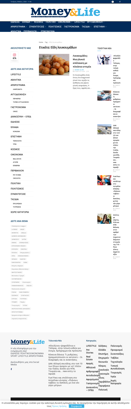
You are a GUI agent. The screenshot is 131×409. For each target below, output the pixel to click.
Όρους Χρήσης (59, 406)
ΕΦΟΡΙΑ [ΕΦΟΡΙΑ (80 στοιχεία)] (24, 249)
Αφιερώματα (17, 89)
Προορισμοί (17, 204)
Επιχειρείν (16, 166)
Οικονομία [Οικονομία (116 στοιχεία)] (26, 282)
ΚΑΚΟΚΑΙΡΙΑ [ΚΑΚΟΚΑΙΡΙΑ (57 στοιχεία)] (16, 262)
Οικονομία (64, 22)
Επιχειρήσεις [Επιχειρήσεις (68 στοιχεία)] (25, 252)
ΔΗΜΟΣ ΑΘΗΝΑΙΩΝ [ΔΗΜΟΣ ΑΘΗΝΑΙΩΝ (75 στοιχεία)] (18, 236)
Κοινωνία (16, 132)
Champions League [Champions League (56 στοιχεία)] (19, 226)
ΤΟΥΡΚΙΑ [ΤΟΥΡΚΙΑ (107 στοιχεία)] (23, 299)
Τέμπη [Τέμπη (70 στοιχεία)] (22, 302)
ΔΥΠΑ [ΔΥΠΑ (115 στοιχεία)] (24, 239)
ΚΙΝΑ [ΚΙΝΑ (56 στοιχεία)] (25, 262)
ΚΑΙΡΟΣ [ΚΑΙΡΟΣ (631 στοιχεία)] (22, 259)
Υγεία (14, 144)
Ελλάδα (26, 22)
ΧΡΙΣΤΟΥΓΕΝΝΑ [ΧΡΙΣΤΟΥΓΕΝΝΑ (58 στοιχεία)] (17, 312)
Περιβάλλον (30, 31)
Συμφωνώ (76, 406)
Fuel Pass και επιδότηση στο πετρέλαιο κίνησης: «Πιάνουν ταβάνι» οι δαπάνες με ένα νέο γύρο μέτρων (117, 191)
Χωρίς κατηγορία (20, 212)
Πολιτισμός (54, 26)
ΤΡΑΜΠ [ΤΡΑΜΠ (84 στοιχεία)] (14, 302)
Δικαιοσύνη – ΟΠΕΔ (21, 116)
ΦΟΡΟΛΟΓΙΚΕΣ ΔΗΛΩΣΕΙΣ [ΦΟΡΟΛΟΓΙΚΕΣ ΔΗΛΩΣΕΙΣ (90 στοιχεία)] (21, 309)
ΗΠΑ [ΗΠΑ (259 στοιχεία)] (13, 256)
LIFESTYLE (79, 22)
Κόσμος (38, 22)
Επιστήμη (99, 26)
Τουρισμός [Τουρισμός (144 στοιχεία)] (16, 305)
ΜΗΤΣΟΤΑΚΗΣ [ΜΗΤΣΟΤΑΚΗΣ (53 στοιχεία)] (17, 272)
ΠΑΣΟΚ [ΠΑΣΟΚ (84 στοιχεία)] (29, 285)
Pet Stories (17, 175)
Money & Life (79, 70)
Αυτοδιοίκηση (94, 22)
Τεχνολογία (17, 141)
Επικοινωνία (47, 31)
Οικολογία (16, 178)
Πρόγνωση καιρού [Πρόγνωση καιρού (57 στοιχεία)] (18, 289)
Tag (46, 42)
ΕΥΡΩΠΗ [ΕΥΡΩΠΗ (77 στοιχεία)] (15, 249)
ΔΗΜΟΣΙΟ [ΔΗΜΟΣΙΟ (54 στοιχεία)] (15, 239)
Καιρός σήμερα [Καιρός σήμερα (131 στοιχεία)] (17, 266)
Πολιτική (51, 22)
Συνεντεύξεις (36, 26)
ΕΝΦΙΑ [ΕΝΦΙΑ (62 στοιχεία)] (14, 242)
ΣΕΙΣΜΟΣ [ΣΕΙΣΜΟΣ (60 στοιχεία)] (15, 295)
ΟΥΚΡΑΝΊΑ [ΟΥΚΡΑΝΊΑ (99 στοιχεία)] (15, 282)
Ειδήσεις (15, 22)
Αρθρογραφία (18, 26)
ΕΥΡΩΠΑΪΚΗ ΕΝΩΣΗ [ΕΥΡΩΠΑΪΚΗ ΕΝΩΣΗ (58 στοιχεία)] (18, 246)
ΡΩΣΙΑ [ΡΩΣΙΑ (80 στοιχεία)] (14, 292)
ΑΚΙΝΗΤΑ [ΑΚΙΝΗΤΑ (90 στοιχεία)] (15, 233)
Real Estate (17, 159)
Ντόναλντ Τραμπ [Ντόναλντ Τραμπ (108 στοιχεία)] (18, 275)
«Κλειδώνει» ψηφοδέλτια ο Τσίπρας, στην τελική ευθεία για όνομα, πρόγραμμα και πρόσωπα (65, 348)
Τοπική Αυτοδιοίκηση (21, 102)
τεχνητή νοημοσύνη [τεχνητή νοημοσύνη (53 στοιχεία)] (19, 318)
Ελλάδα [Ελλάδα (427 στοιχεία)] (14, 252)
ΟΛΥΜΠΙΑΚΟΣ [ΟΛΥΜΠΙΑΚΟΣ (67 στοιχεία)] (17, 279)
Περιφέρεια (17, 99)
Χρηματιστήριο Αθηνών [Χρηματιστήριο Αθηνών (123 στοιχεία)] (20, 315)
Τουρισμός (17, 207)
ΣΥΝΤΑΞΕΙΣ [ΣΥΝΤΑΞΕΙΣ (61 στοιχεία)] (25, 295)
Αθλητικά (16, 31)
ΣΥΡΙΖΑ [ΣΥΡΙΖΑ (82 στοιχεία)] (14, 299)
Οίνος (15, 111)
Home (41, 42)
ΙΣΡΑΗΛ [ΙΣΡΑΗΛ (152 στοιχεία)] (14, 259)
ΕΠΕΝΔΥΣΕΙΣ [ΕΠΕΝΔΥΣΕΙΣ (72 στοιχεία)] (24, 242)
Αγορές (15, 162)
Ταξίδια (86, 26)
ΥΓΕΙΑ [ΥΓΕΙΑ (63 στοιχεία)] (25, 305)
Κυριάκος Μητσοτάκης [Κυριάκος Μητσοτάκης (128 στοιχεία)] (20, 269)
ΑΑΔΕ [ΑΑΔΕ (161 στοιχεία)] (22, 229)
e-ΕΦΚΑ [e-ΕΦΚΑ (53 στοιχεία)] (14, 229)
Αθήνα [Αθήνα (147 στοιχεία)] (23, 233)
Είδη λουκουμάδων (55, 42)
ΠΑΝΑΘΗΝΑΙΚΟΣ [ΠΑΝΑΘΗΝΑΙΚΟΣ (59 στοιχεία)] (17, 285)
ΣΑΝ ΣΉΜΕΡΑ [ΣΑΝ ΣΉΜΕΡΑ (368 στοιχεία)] (24, 292)
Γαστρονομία (71, 26)
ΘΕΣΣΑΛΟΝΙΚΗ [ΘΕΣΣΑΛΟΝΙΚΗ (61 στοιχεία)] (23, 256)
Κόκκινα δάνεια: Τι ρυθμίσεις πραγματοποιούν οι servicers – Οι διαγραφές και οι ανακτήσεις (65, 357)
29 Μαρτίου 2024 (79, 71)
